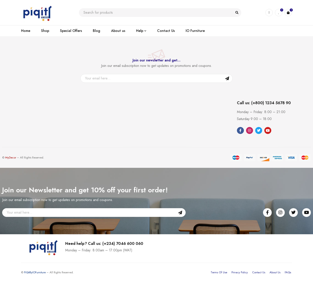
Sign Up (227, 78)
